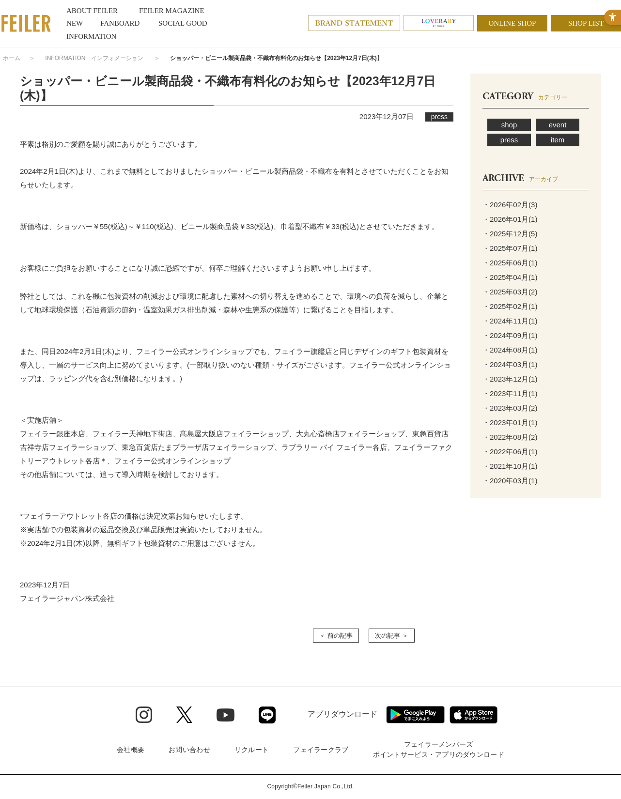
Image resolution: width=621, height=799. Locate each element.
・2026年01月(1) (509, 219)
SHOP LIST (586, 23)
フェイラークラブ (320, 749)
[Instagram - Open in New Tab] (144, 715)
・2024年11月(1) (509, 321)
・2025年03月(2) (509, 292)
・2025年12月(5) (509, 234)
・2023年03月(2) (509, 408)
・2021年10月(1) (509, 466)
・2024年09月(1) (509, 335)
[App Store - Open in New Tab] (473, 714)
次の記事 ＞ (391, 635)
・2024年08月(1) (509, 350)
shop (509, 125)
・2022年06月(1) (509, 451)
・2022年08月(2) (509, 437)
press (509, 140)
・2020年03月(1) (509, 480)
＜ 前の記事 (336, 635)
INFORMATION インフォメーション (94, 58)
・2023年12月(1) (509, 379)
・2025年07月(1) (509, 248)
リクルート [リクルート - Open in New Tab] (251, 749)
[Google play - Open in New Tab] (415, 714)
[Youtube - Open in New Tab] (225, 714)
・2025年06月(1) (509, 263)
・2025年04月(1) (509, 277)
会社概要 (130, 749)
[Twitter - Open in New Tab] (184, 715)
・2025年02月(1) (509, 306)
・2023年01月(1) (509, 422)
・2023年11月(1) (509, 393)
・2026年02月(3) (509, 204)
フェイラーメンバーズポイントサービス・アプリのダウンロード (438, 749)
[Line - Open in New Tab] (267, 715)
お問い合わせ (189, 749)
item (557, 140)
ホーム (11, 58)
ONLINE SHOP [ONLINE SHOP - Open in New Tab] (512, 23)
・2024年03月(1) (509, 364)
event (558, 125)
